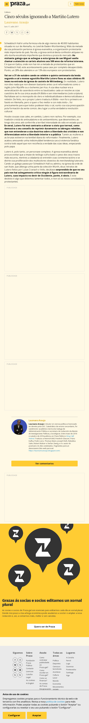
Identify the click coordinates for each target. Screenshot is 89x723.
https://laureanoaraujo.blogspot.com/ (44, 450)
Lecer (55, 678)
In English (30, 683)
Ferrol (68, 660)
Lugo (68, 663)
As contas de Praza (44, 684)
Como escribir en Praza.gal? (44, 672)
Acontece (56, 672)
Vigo (68, 675)
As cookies (30, 680)
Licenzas (29, 671)
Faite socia (79, 4)
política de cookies (55, 701)
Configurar (14, 715)
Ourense (70, 666)
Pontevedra (71, 669)
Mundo (56, 681)
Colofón (29, 674)
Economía (57, 684)
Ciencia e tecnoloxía (57, 667)
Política (56, 660)
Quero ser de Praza (44, 626)
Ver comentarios (44, 463)
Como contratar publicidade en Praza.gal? (44, 662)
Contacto (29, 668)
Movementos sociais (58, 688)
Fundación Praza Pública (30, 663)
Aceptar (36, 715)
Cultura (7, 12)
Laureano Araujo (16, 22)
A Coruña (70, 657)
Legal (28, 677)
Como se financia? (43, 679)
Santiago (70, 672)
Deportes (57, 663)
